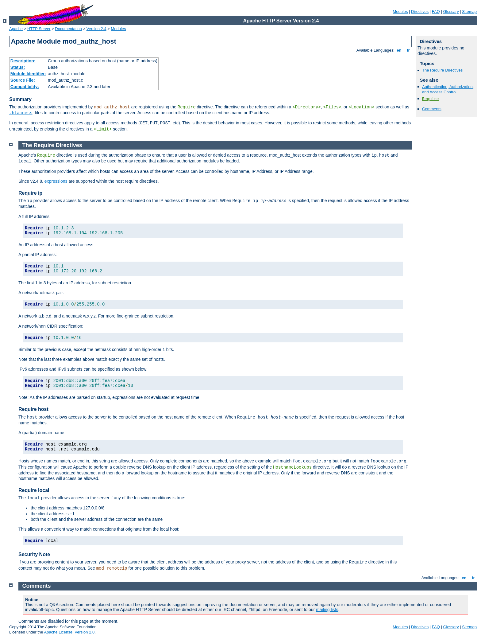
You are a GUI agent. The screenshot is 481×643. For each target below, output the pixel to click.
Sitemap (469, 11)
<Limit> (103, 129)
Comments (431, 109)
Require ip (30, 193)
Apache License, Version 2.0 (69, 632)
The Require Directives (442, 70)
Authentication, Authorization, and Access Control (448, 89)
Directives (420, 11)
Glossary (451, 11)
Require (187, 107)
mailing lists (327, 609)
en (399, 50)
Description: (23, 60)
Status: (17, 67)
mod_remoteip (111, 568)
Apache (16, 28)
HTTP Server (39, 28)
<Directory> (306, 107)
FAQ (436, 11)
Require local (33, 490)
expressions (55, 181)
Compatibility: (24, 86)
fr (408, 50)
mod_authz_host (112, 107)
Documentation (68, 28)
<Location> (361, 107)
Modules (400, 11)
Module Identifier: (28, 73)
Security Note (34, 554)
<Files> (332, 107)
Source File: (22, 80)
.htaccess (21, 113)
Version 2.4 (96, 28)
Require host (33, 409)
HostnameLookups (292, 467)
